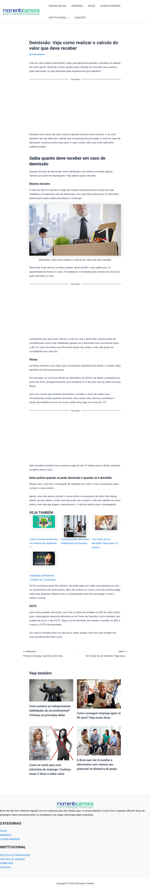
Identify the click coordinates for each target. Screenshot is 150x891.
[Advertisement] (75, 104)
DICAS (91, 5)
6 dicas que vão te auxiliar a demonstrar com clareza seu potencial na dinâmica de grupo (97, 765)
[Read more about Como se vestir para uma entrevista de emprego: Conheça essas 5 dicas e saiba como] (51, 743)
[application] (68, 17)
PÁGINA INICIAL (58, 5)
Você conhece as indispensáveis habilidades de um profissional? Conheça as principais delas (50, 711)
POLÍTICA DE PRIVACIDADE (15, 855)
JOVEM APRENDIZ (110, 5)
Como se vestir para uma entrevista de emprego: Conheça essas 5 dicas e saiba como (50, 770)
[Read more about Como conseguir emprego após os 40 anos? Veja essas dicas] (99, 694)
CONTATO (80, 17)
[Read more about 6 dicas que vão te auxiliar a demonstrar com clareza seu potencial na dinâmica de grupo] (99, 740)
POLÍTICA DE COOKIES (12, 859)
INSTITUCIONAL (59, 17)
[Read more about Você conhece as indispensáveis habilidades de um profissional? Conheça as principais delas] (51, 690)
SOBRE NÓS (6, 863)
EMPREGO (77, 5)
